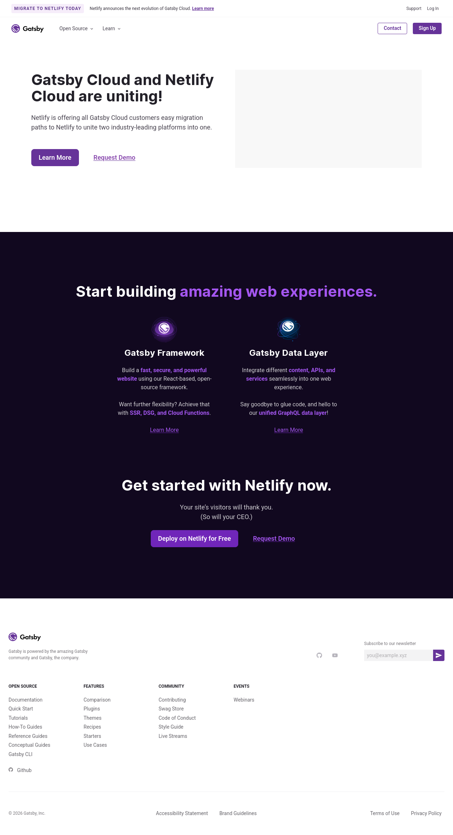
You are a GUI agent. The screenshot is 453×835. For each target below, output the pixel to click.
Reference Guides (28, 736)
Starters (92, 736)
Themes (92, 718)
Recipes (92, 727)
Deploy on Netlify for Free (194, 538)
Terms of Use (385, 813)
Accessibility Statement (182, 813)
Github (20, 770)
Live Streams (173, 736)
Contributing (172, 700)
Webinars (244, 700)
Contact (392, 28)
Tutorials (18, 718)
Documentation (26, 700)
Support (413, 8)
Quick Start (21, 709)
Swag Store (171, 709)
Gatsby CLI (20, 754)
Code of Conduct (177, 718)
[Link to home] (27, 28)
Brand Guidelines (238, 813)
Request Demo (114, 157)
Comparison (97, 700)
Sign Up (427, 28)
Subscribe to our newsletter (390, 643)
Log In (433, 8)
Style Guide (171, 727)
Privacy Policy (426, 813)
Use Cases (95, 745)
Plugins (92, 709)
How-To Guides (25, 727)
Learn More (55, 157)
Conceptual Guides (29, 745)
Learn (112, 29)
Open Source (76, 29)
